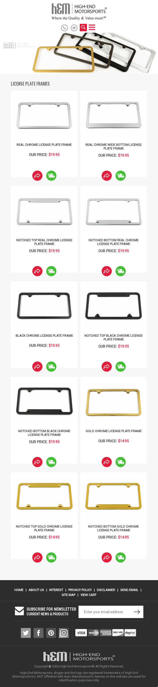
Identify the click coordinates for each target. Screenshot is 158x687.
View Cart (88, 595)
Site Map (68, 595)
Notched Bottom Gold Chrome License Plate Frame (113, 528)
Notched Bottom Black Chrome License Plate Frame (44, 433)
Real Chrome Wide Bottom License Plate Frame (113, 146)
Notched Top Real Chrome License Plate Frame (44, 242)
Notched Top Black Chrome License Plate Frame (113, 337)
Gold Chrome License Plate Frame (114, 431)
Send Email (129, 590)
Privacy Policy (80, 590)
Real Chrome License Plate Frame (44, 145)
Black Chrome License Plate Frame (44, 335)
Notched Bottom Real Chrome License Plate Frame (114, 242)
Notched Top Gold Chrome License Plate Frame (44, 528)
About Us (36, 590)
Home (18, 590)
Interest (56, 590)
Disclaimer (106, 590)
